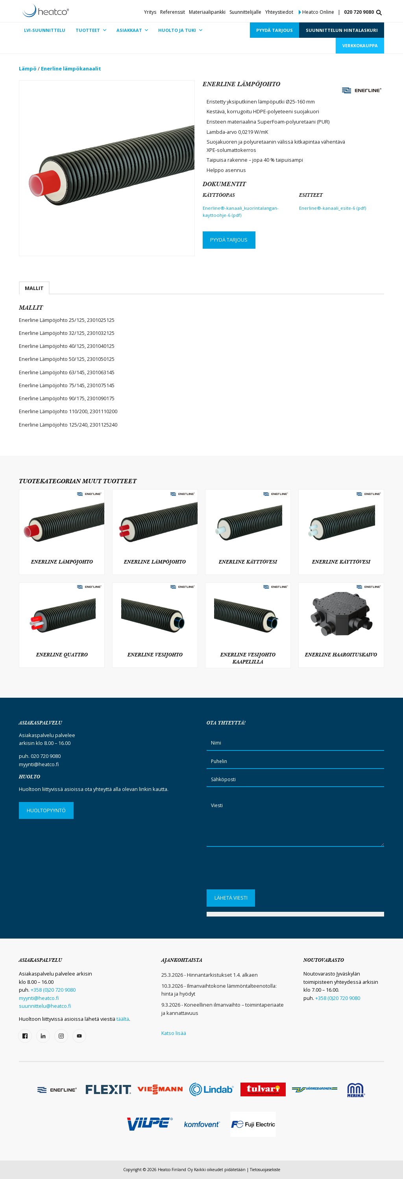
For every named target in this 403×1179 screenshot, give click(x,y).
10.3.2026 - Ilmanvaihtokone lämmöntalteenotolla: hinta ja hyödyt (219, 989)
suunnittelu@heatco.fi (45, 1005)
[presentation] (266, 870)
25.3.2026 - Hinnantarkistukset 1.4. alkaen (209, 974)
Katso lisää (173, 1033)
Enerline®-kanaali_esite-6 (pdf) (332, 208)
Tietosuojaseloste (265, 1169)
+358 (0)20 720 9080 (53, 989)
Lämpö (28, 68)
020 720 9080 (359, 12)
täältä (122, 1018)
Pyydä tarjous (229, 239)
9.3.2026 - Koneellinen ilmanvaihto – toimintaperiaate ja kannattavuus (222, 1008)
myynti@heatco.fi (39, 764)
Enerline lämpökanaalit (71, 68)
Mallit (34, 288)
